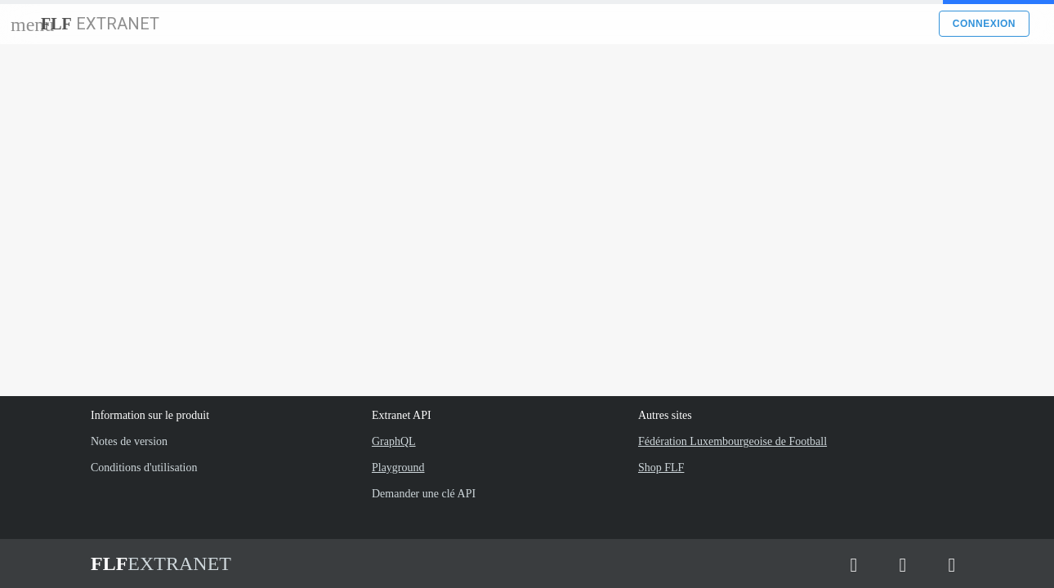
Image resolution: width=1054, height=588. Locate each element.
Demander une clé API (424, 494)
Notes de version (129, 441)
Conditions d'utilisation (144, 467)
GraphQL (394, 441)
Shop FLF (661, 467)
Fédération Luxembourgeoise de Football (732, 441)
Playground (398, 467)
